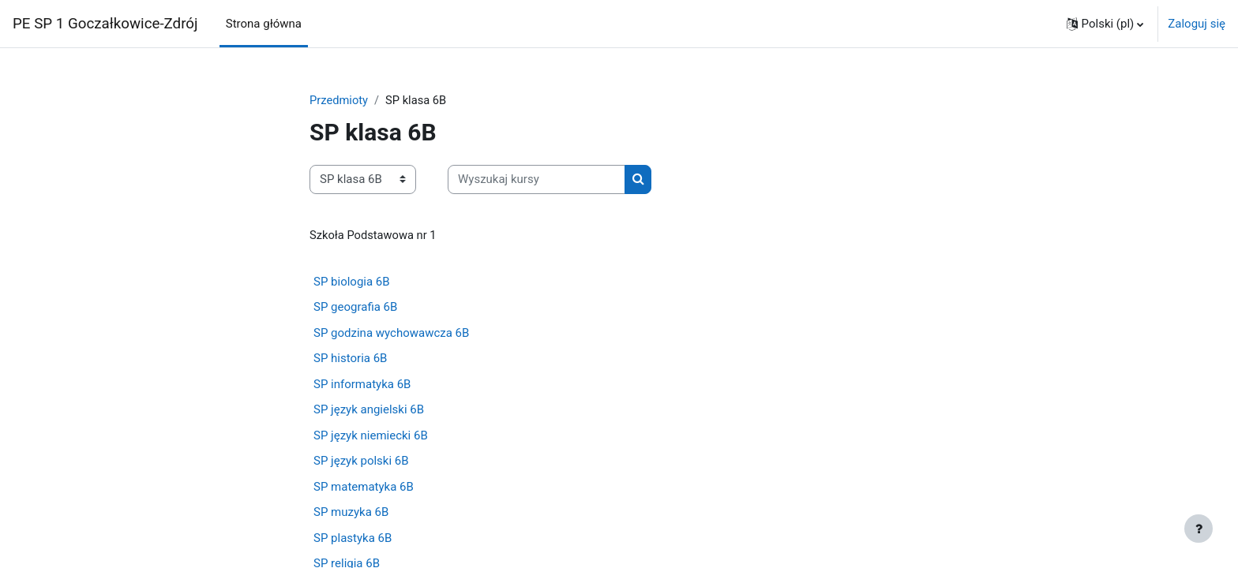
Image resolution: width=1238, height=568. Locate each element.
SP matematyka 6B (363, 487)
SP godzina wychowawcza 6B (391, 334)
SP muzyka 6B (350, 513)
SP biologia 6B (351, 282)
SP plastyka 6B (352, 539)
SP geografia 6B (355, 308)
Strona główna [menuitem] (264, 24)
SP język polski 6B (361, 461)
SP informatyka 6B (362, 385)
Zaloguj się (1196, 24)
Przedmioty (340, 100)
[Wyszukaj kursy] (536, 180)
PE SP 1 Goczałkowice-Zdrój (105, 23)
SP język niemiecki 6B (370, 436)
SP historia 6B (350, 359)
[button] (1105, 23)
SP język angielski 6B (368, 410)
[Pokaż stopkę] (1198, 528)
